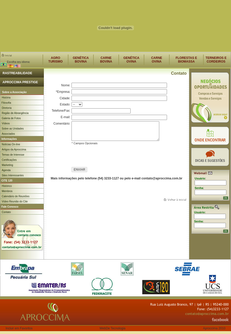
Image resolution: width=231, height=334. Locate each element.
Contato (6, 212)
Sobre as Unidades (13, 128)
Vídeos (6, 123)
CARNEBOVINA (106, 59)
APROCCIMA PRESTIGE (19, 82)
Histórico (7, 186)
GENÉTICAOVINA (131, 59)
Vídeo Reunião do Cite (15, 201)
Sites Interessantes (13, 175)
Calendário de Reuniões (15, 196)
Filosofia (5, 102)
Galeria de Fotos (11, 118)
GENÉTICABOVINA (81, 59)
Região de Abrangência (15, 113)
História (6, 97)
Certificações (9, 159)
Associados (8, 133)
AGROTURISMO (55, 59)
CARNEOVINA (156, 59)
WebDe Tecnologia (112, 328)
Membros (7, 191)
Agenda (6, 170)
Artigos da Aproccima (14, 149)
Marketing (7, 165)
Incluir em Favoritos (19, 328)
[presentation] (110, 157)
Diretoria (7, 108)
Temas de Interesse (13, 154)
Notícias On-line (11, 144)
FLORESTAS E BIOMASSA (186, 59)
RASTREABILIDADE (16, 73)
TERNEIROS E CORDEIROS (215, 59)
